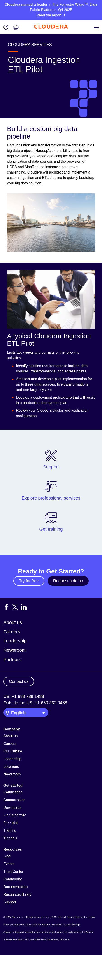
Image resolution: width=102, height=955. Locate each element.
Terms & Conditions (55, 917)
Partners (12, 659)
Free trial (10, 823)
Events (8, 864)
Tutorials (10, 838)
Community (12, 879)
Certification (12, 792)
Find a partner (14, 815)
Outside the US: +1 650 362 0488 (35, 702)
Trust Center (13, 871)
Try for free (29, 581)
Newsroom (14, 650)
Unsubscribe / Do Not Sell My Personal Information (36, 924)
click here (64, 939)
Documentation (15, 887)
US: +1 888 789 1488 (23, 696)
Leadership (15, 640)
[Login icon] (5, 27)
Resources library (17, 894)
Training (9, 830)
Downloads (12, 807)
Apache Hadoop (11, 932)
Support (9, 902)
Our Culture (12, 751)
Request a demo (68, 581)
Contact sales (14, 800)
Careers (11, 631)
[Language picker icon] (16, 27)
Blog (7, 856)
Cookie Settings (72, 924)
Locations (11, 766)
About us (12, 622)
